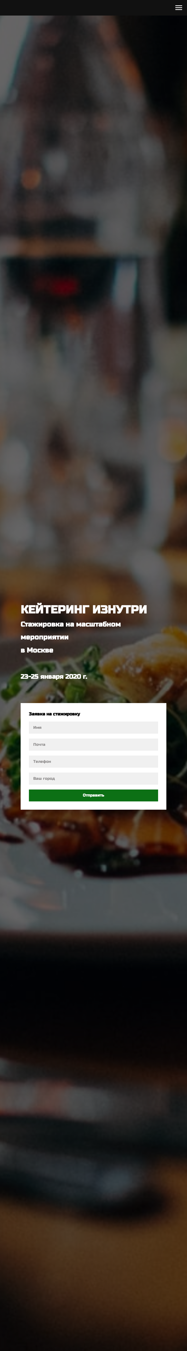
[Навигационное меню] (178, 7)
